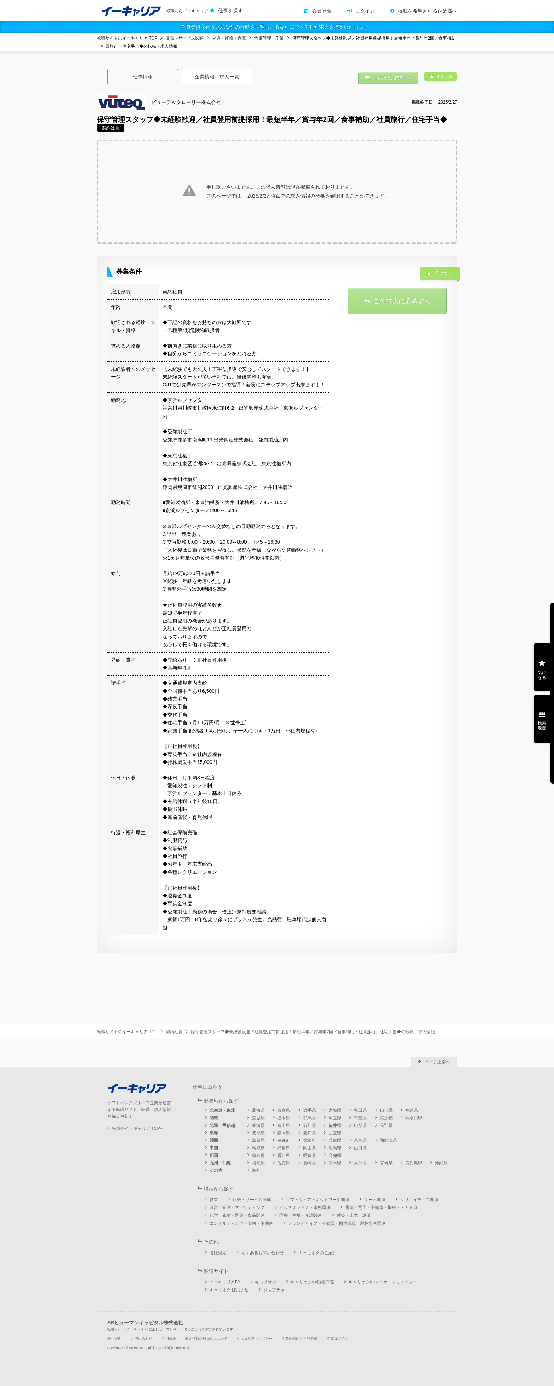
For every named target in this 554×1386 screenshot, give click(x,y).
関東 (214, 1118)
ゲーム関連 (374, 1199)
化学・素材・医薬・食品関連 (237, 1215)
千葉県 (360, 1118)
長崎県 (309, 1162)
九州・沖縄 (220, 1162)
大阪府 (309, 1140)
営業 (214, 1199)
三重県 (335, 1132)
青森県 (283, 1110)
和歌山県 (388, 1140)
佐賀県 (283, 1162)
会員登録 (322, 11)
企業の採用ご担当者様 (299, 1338)
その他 (216, 1170)
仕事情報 (143, 77)
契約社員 (174, 1031)
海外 (256, 1170)
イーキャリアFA (225, 1282)
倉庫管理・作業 (269, 38)
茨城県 (258, 1118)
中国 (214, 1147)
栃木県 (283, 1118)
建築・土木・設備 (354, 1215)
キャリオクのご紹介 (318, 1252)
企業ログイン (337, 1338)
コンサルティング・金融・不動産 (241, 1223)
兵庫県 (335, 1140)
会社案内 (114, 1338)
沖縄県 (441, 1162)
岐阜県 (258, 1132)
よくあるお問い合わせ (262, 1252)
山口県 (360, 1147)
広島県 (335, 1147)
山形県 (386, 1110)
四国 (214, 1155)
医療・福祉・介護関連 (300, 1215)
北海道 (258, 1110)
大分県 (360, 1162)
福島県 (411, 1110)
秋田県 (360, 1110)
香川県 (283, 1155)
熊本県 (335, 1162)
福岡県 (258, 1162)
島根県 (283, 1147)
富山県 (283, 1125)
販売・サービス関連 (185, 38)
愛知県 (309, 1132)
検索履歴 (542, 725)
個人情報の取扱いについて (206, 1338)
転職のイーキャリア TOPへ (138, 1128)
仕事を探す (230, 10)
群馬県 (309, 1118)
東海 (214, 1132)
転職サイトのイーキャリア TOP (127, 38)
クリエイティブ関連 (419, 1199)
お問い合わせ (141, 1338)
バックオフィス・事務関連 (304, 1207)
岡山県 (309, 1147)
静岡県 (283, 1132)
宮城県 (335, 1110)
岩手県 (309, 1110)
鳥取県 (258, 1147)
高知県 (335, 1155)
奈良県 (360, 1140)
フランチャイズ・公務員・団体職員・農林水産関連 (336, 1223)
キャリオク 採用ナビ (229, 1289)
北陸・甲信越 (222, 1125)
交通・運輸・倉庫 (229, 38)
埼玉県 (335, 1118)
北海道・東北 (222, 1110)
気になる (542, 675)
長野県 (386, 1125)
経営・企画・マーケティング (237, 1207)
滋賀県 (258, 1140)
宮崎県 (386, 1162)
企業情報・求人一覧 (217, 77)
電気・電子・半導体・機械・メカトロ (381, 1207)
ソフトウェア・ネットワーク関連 (317, 1199)
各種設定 (218, 1252)
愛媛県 (309, 1155)
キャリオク (265, 1282)
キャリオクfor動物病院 (312, 1282)
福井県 (335, 1125)
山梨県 (360, 1125)
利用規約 (169, 1338)
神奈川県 (413, 1118)
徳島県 (258, 1155)
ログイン (365, 11)
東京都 (386, 1118)
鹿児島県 (413, 1162)
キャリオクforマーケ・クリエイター (383, 1282)
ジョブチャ (274, 1289)
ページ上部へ (437, 1061)
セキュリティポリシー (254, 1338)
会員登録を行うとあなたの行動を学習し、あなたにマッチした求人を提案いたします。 (277, 27)
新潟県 (258, 1125)
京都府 (283, 1140)
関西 (214, 1140)
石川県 (309, 1125)
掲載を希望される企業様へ (427, 11)
